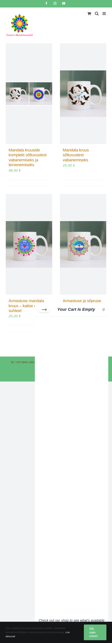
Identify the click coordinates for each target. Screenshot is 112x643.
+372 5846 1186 (24, 362)
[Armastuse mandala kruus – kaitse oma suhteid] (29, 244)
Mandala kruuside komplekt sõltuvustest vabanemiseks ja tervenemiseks (27, 157)
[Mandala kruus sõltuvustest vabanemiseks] (83, 93)
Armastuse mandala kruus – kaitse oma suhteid (26, 305)
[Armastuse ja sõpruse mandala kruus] (83, 244)
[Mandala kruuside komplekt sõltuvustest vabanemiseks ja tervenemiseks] (29, 93)
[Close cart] (44, 309)
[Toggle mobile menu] (104, 14)
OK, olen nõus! (93, 632)
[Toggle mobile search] (97, 14)
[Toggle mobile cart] (89, 14)
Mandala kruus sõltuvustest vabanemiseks (76, 155)
